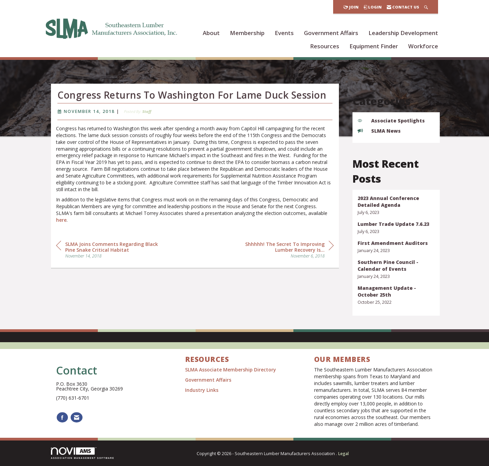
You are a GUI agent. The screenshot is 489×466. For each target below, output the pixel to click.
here (61, 232)
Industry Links (201, 390)
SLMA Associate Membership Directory (231, 369)
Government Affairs (331, 33)
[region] (283, 262)
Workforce (423, 46)
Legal (343, 453)
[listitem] (396, 205)
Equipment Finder (373, 46)
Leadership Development (403, 33)
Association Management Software (82, 453)
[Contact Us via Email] (76, 417)
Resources (324, 46)
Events (284, 33)
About (211, 33)
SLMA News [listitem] (379, 131)
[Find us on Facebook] (62, 417)
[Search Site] (426, 7)
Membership (247, 33)
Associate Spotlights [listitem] (391, 120)
